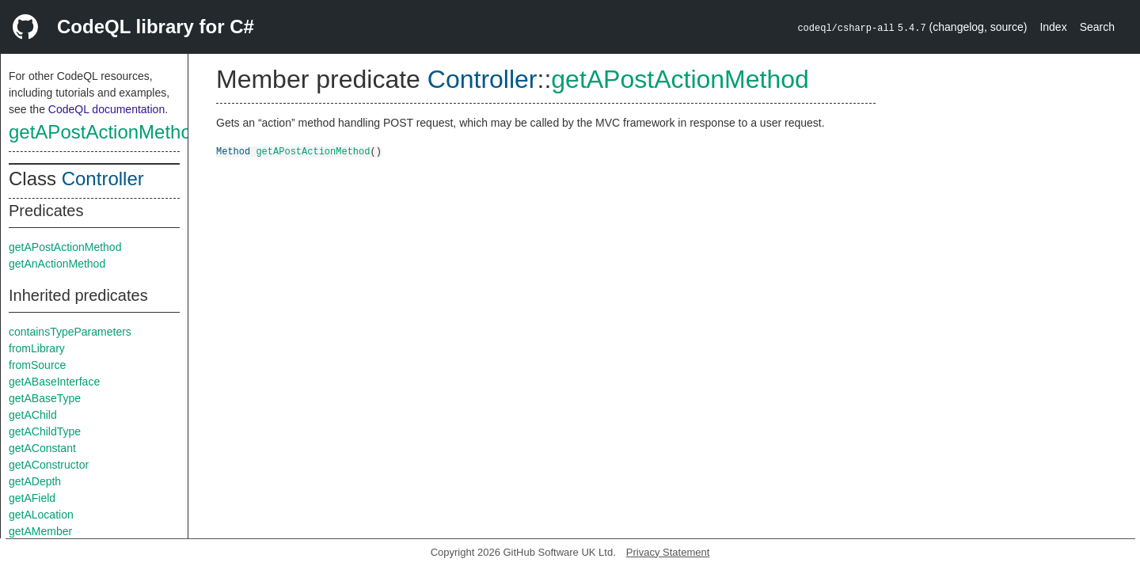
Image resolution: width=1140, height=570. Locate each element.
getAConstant (42, 448)
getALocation (41, 514)
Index (1052, 27)
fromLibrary (37, 348)
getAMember (40, 531)
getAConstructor (49, 464)
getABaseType (45, 398)
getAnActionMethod (57, 263)
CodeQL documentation (106, 109)
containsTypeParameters (70, 331)
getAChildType (45, 431)
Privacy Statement (668, 552)
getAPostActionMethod (105, 131)
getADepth (35, 481)
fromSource (37, 365)
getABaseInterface (54, 381)
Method (233, 151)
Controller (103, 178)
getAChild (33, 414)
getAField (32, 498)
